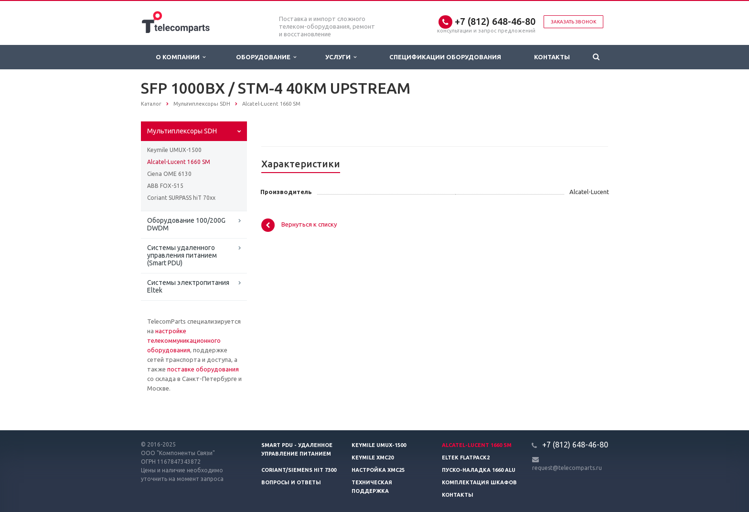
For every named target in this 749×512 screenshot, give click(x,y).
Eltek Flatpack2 (466, 457)
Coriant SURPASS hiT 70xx (181, 198)
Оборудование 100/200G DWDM (186, 224)
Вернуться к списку (299, 225)
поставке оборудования (203, 369)
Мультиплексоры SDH (182, 131)
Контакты (552, 57)
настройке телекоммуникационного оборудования (184, 340)
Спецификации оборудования (445, 57)
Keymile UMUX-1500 (174, 150)
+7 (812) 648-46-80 (495, 21)
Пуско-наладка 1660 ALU (478, 470)
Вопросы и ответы (291, 482)
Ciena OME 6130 (169, 174)
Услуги (340, 57)
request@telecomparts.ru (567, 468)
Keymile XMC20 (373, 457)
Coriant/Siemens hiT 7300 (298, 470)
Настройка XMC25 (378, 470)
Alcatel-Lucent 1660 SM (178, 162)
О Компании (180, 57)
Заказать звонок (573, 21)
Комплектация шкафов (479, 482)
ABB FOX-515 (165, 186)
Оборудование (266, 57)
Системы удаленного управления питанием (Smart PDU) (182, 255)
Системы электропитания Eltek (188, 286)
